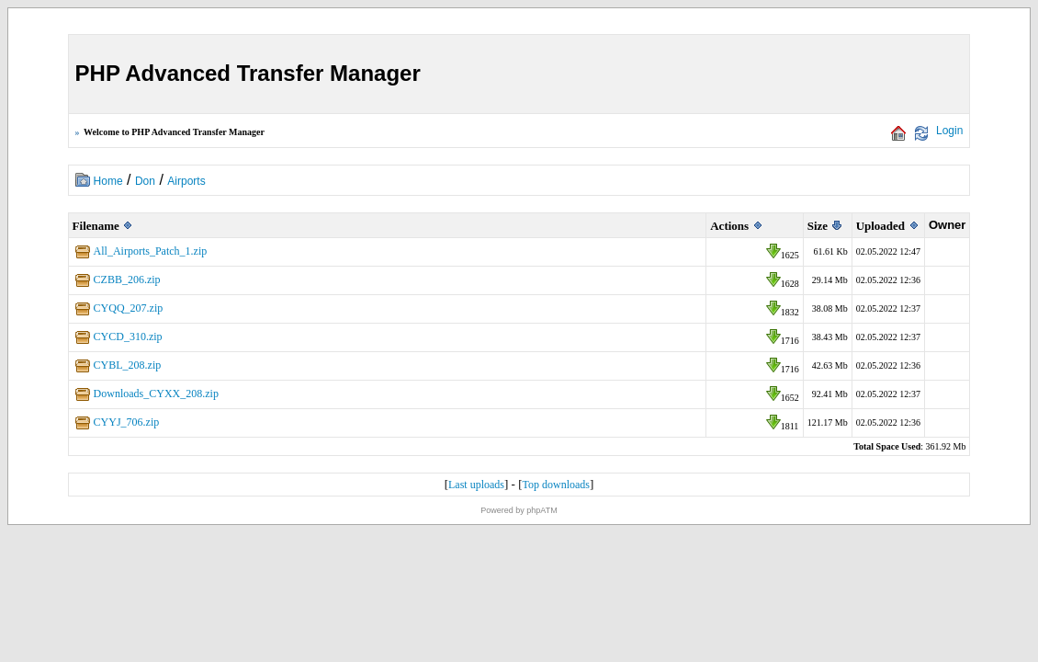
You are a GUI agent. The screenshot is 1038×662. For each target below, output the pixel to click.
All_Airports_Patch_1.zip (151, 251)
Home (108, 181)
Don (145, 181)
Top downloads (556, 484)
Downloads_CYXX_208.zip (156, 393)
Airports (186, 181)
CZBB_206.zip (127, 279)
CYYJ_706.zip (127, 422)
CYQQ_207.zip (129, 308)
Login (949, 130)
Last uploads (476, 484)
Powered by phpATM (518, 510)
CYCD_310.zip (128, 336)
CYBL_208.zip (128, 365)
